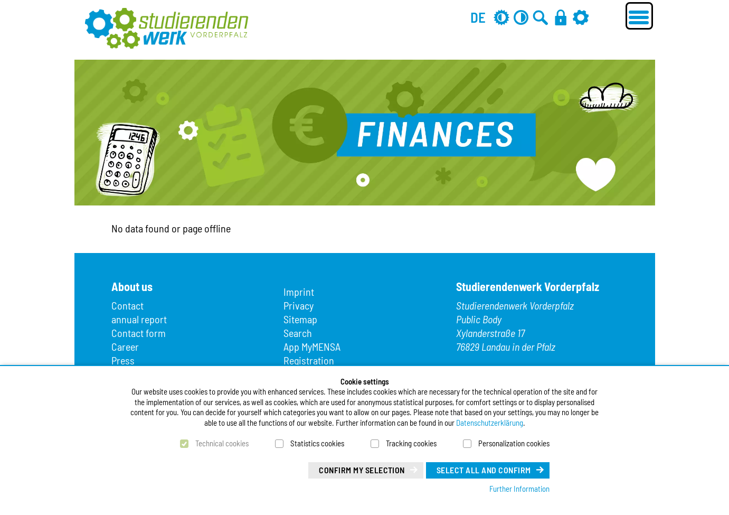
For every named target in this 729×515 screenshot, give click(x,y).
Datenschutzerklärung (489, 422)
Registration (308, 360)
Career (125, 346)
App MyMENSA (311, 346)
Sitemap (300, 319)
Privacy (298, 305)
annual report (139, 319)
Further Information (519, 488)
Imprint (298, 291)
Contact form (138, 332)
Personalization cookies (514, 443)
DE (478, 16)
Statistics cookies (317, 443)
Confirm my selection (362, 470)
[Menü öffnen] (639, 15)
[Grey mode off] (501, 17)
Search (297, 332)
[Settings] (581, 17)
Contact (127, 305)
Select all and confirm (484, 470)
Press (123, 360)
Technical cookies (222, 443)
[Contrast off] (521, 17)
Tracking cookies (411, 443)
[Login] (561, 17)
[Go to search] (540, 17)
